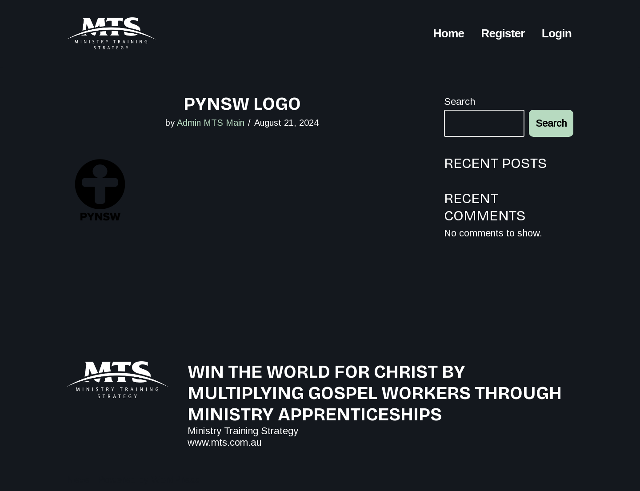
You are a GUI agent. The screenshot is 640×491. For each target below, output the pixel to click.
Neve (78, 479)
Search (459, 101)
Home (448, 33)
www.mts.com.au (225, 442)
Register (502, 33)
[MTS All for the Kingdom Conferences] (111, 33)
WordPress (175, 479)
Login (557, 33)
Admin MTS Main (210, 123)
